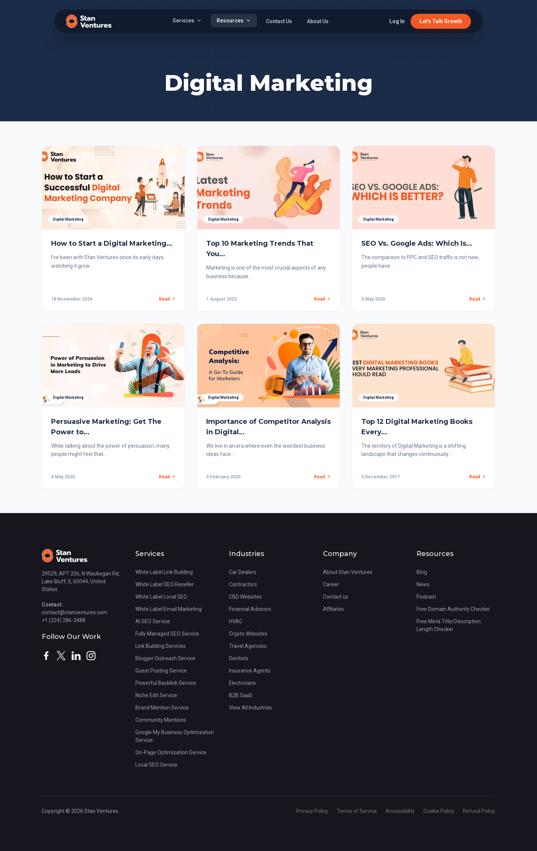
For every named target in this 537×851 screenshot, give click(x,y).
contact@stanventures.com (74, 612)
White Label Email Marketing (168, 609)
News (423, 584)
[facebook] (46, 655)
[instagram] (91, 655)
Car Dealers (242, 572)
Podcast (426, 597)
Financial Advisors (250, 609)
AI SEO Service (152, 621)
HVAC (235, 621)
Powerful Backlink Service (165, 683)
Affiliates (333, 609)
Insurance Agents (249, 671)
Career (331, 584)
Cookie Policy (439, 811)
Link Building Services (160, 646)
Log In (397, 21)
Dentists (238, 658)
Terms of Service (357, 811)
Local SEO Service (156, 765)
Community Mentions (160, 720)
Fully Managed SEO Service (167, 634)
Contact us (335, 597)
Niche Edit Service (156, 695)
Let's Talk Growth (441, 21)
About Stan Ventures (348, 572)
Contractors (243, 584)
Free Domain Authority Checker (453, 609)
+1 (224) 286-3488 (63, 620)
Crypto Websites (248, 634)
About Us (318, 21)
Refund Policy (479, 811)
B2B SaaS (240, 695)
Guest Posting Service (161, 671)
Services (187, 21)
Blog (422, 572)
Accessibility (401, 811)
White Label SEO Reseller (164, 584)
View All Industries (250, 708)
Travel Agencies (248, 646)
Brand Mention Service (162, 708)
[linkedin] (76, 655)
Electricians (242, 683)
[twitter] (61, 655)
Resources (234, 21)
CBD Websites (245, 597)
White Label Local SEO (161, 597)
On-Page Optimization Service (171, 752)
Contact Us (279, 21)
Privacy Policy (312, 811)
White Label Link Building (164, 572)
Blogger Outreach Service (165, 658)
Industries (246, 554)
